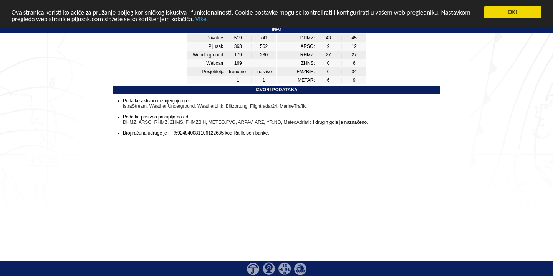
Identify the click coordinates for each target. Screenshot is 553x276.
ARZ (259, 122)
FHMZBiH (195, 122)
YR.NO (274, 122)
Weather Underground (172, 106)
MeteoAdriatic (297, 122)
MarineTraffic (293, 106)
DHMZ (129, 122)
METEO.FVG (222, 122)
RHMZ (160, 122)
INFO (276, 29)
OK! (513, 12)
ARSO (145, 122)
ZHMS (176, 122)
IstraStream (135, 106)
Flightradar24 (263, 106)
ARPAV (245, 122)
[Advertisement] (32, 126)
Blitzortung (237, 106)
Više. (201, 19)
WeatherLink (210, 106)
